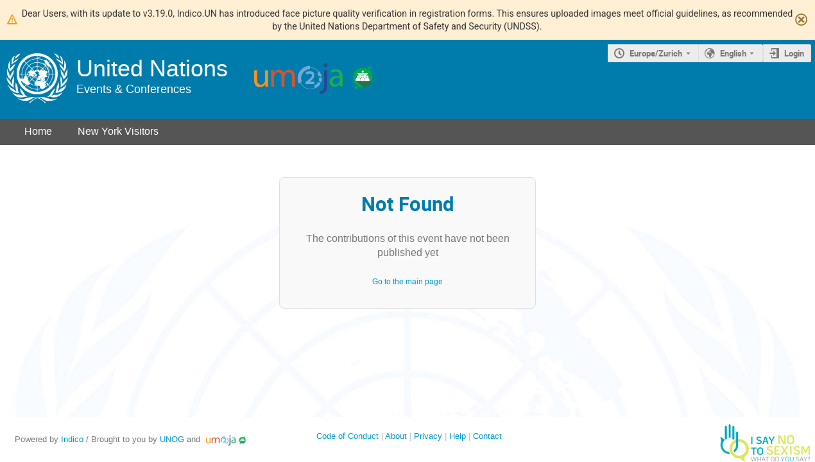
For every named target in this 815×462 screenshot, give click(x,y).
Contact (487, 436)
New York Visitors (118, 131)
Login (794, 53)
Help (457, 436)
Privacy (428, 436)
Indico (72, 439)
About (396, 436)
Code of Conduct (347, 436)
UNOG (172, 439)
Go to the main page (407, 282)
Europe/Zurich (656, 53)
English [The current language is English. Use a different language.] (733, 53)
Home (38, 131)
